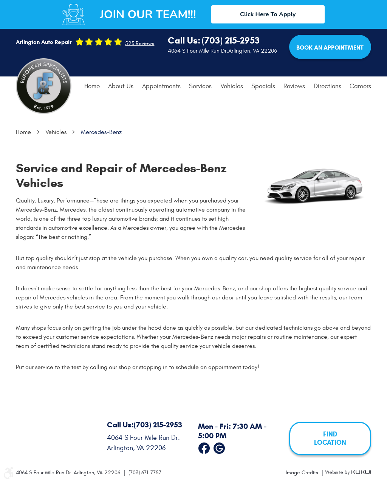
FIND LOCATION (330, 438)
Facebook (204, 447)
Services (200, 86)
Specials (263, 86)
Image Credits (303, 472)
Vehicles (231, 86)
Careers (360, 86)
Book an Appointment (330, 47)
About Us (120, 86)
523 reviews (139, 43)
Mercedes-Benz (101, 132)
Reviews (294, 86)
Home (92, 86)
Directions (327, 86)
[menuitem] (92, 86)
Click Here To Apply (268, 14)
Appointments (161, 86)
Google (219, 447)
